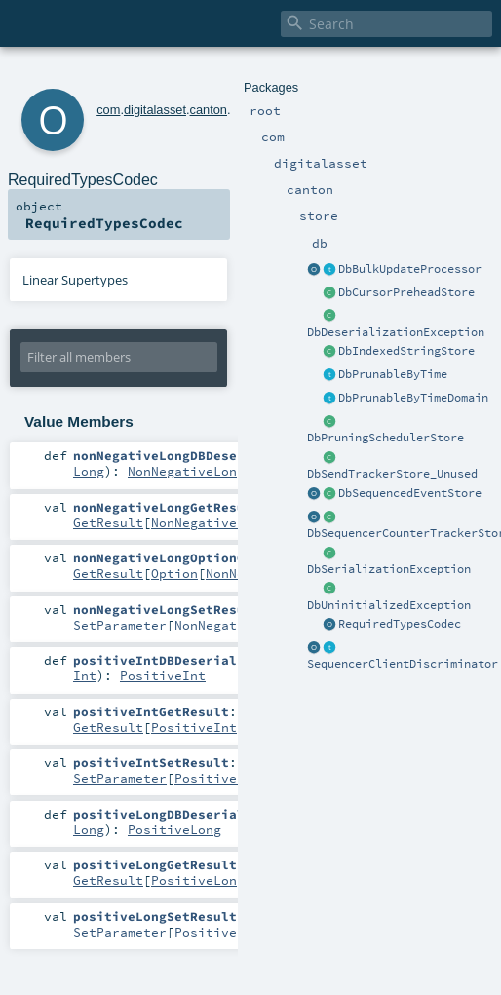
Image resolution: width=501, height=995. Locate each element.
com (108, 109)
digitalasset (155, 109)
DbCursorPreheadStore (406, 292)
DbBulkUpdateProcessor (410, 269)
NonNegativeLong (186, 470)
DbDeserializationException (395, 332)
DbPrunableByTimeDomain (413, 397)
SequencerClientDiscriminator (402, 663)
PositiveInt (163, 675)
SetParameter (120, 624)
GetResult (108, 522)
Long (88, 470)
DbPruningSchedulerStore (385, 437)
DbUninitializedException (389, 605)
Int (84, 675)
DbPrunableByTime (392, 374)
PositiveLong (174, 829)
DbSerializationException (389, 569)
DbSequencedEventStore (410, 493)
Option (174, 573)
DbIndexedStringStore (406, 351)
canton (208, 109)
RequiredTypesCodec (399, 624)
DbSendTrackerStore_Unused (392, 473)
